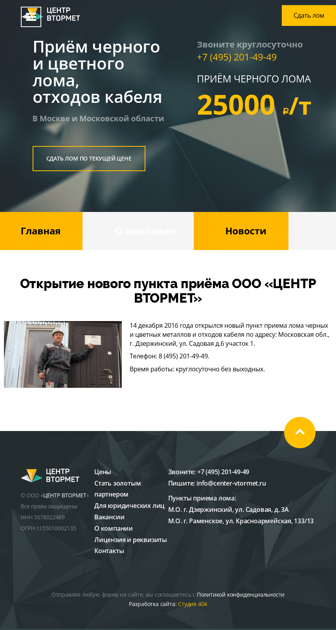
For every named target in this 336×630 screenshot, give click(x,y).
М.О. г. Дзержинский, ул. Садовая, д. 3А (228, 509)
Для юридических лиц (129, 505)
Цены (102, 471)
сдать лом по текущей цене (89, 158)
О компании (145, 230)
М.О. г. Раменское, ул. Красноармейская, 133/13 (241, 521)
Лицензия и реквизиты (130, 539)
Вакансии (109, 517)
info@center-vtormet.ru (231, 483)
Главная (41, 230)
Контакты (109, 550)
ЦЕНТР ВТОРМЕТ (64, 495)
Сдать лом (309, 15)
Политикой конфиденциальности (241, 594)
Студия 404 (192, 604)
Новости (245, 230)
